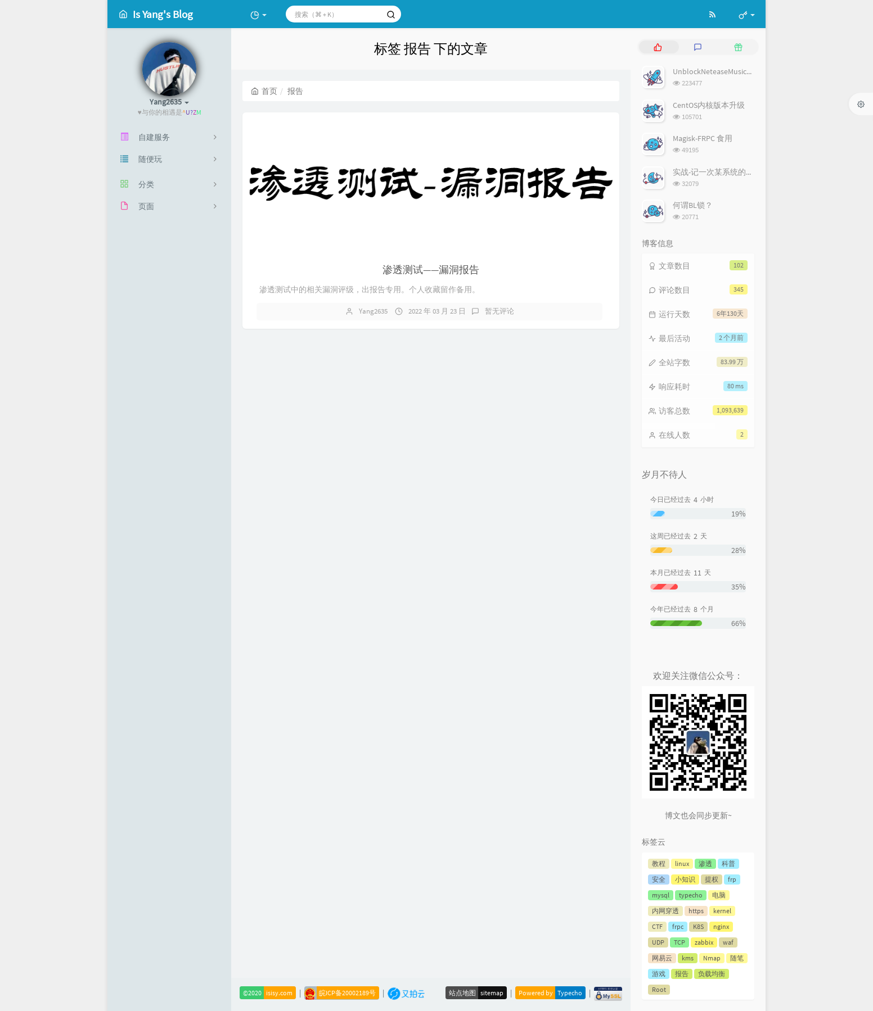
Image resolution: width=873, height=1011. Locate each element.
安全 (658, 879)
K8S (698, 926)
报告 (681, 973)
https (696, 910)
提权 (711, 879)
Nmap (712, 958)
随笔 (737, 958)
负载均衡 (711, 973)
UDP (658, 942)
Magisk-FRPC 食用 (702, 138)
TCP (679, 942)
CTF (657, 926)
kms (688, 958)
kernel (722, 910)
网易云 (662, 958)
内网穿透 (665, 910)
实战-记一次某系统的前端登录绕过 (733, 172)
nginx (721, 926)
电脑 (719, 895)
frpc (677, 926)
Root (659, 989)
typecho (691, 895)
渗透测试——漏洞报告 (430, 269)
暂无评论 (499, 311)
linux (682, 863)
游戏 (658, 973)
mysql (660, 895)
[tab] (658, 47)
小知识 (685, 879)
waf (728, 942)
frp (732, 879)
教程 (658, 863)
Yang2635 (373, 311)
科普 (728, 863)
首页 (264, 91)
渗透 (705, 863)
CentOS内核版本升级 (709, 105)
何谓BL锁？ (693, 205)
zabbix (704, 942)
